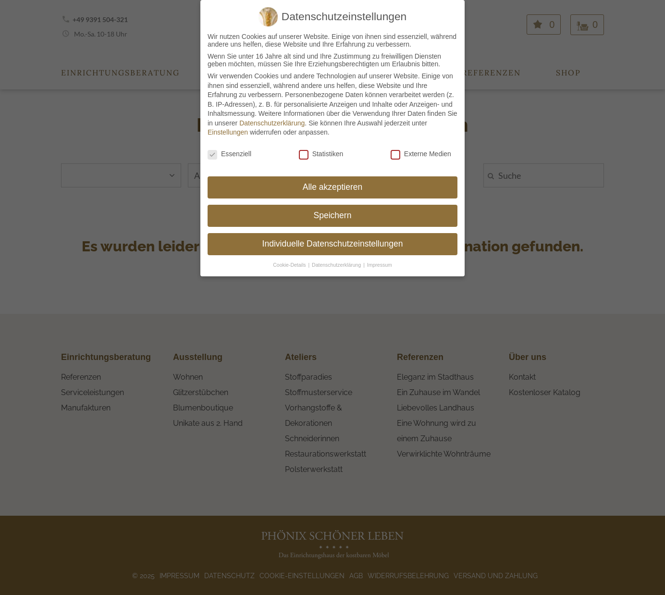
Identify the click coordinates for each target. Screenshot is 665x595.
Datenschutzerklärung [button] (337, 257)
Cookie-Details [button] (290, 257)
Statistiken (321, 146)
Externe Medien (421, 146)
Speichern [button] (333, 207)
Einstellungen (228, 124)
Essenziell (229, 146)
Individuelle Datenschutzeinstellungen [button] (332, 235)
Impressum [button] (379, 257)
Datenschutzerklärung (272, 115)
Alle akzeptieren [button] (333, 179)
